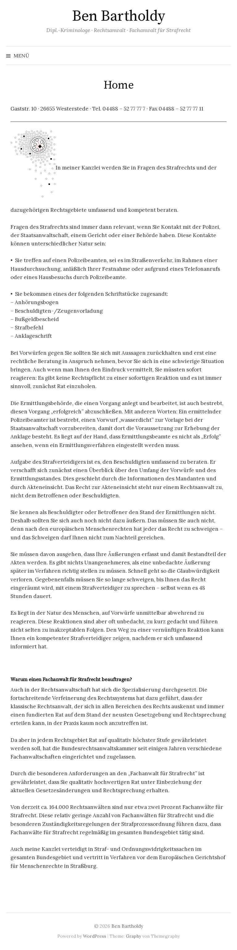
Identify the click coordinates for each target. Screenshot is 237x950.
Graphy (133, 936)
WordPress (94, 936)
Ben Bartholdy (118, 16)
